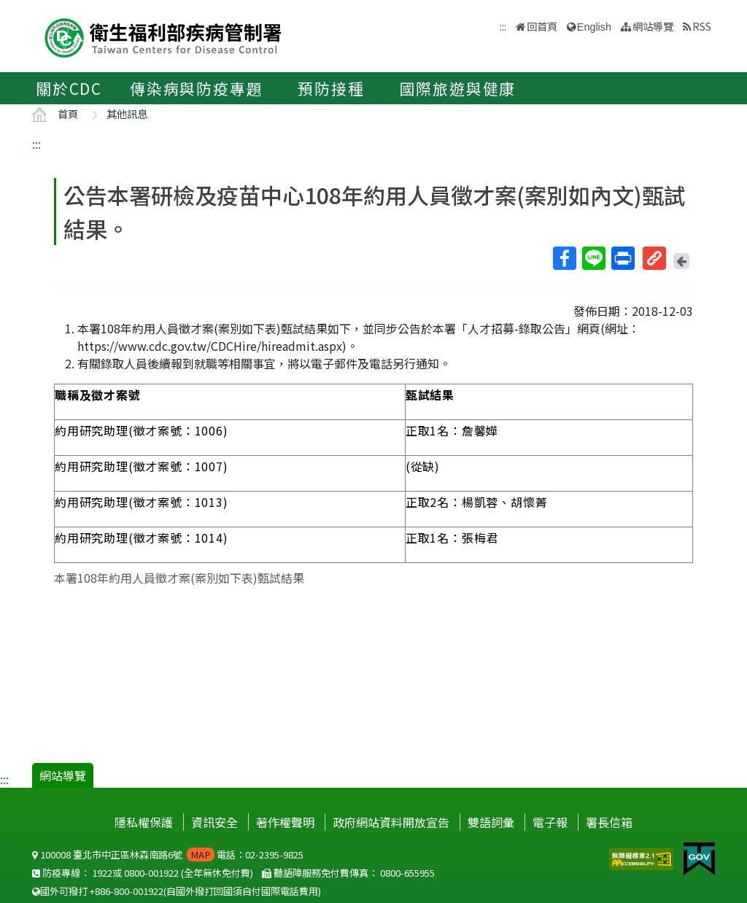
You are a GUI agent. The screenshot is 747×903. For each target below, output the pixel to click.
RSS (701, 26)
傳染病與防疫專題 (196, 88)
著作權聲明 (285, 822)
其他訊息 (127, 113)
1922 (102, 873)
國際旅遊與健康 (458, 88)
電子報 (550, 822)
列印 (622, 258)
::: (36, 143)
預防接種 (331, 88)
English (594, 27)
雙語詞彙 (491, 822)
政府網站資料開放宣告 (391, 822)
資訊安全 (214, 822)
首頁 (68, 113)
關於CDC (69, 88)
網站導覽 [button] (652, 26)
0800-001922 (151, 873)
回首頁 (542, 26)
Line (593, 258)
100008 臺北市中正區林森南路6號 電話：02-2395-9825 (167, 854)
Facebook (563, 258)
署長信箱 (609, 822)
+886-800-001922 (126, 891)
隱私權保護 (144, 822)
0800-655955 (407, 873)
